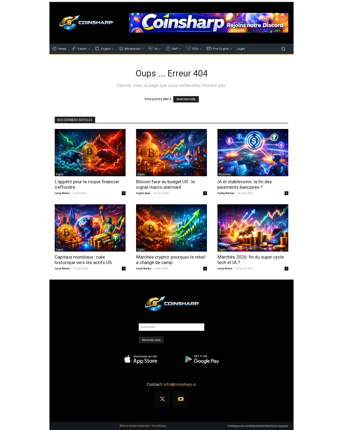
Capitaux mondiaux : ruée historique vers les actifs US (83, 259)
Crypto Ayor (143, 193)
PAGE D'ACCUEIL (186, 99)
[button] (283, 49)
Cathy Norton (225, 193)
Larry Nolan (62, 193)
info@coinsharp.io (180, 384)
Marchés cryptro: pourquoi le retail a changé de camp (170, 259)
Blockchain (225, 174)
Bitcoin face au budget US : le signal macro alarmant (165, 184)
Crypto (59, 174)
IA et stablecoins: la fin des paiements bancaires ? (244, 184)
